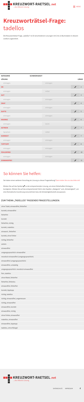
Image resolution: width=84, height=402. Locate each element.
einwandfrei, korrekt (8, 307)
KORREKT (5, 136)
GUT (2, 95)
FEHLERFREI (6, 152)
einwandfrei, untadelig (9, 265)
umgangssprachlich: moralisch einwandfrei (17, 269)
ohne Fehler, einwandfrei (10, 315)
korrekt (4, 219)
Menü (77, 6)
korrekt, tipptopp (7, 290)
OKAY (3, 103)
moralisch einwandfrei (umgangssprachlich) (17, 256)
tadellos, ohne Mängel (9, 328)
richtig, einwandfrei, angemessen (13, 298)
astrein (3, 244)
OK (2, 87)
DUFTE (3, 111)
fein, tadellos (6, 273)
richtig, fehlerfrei (7, 240)
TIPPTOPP (5, 144)
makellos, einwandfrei (9, 319)
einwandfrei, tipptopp (9, 324)
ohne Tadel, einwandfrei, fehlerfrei (14, 206)
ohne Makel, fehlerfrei (9, 277)
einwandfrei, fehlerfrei (9, 286)
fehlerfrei (4, 215)
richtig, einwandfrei (8, 303)
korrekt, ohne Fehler (8, 236)
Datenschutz (58, 388)
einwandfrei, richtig (8, 311)
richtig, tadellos (7, 294)
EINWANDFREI (6, 160)
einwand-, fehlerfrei (8, 231)
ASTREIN (4, 128)
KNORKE (4, 119)
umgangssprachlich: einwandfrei (13, 252)
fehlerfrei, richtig (7, 223)
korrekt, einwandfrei (8, 210)
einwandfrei (5, 248)
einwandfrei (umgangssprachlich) (13, 261)
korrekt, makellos (7, 227)
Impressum (69, 388)
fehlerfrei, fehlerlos (8, 282)
